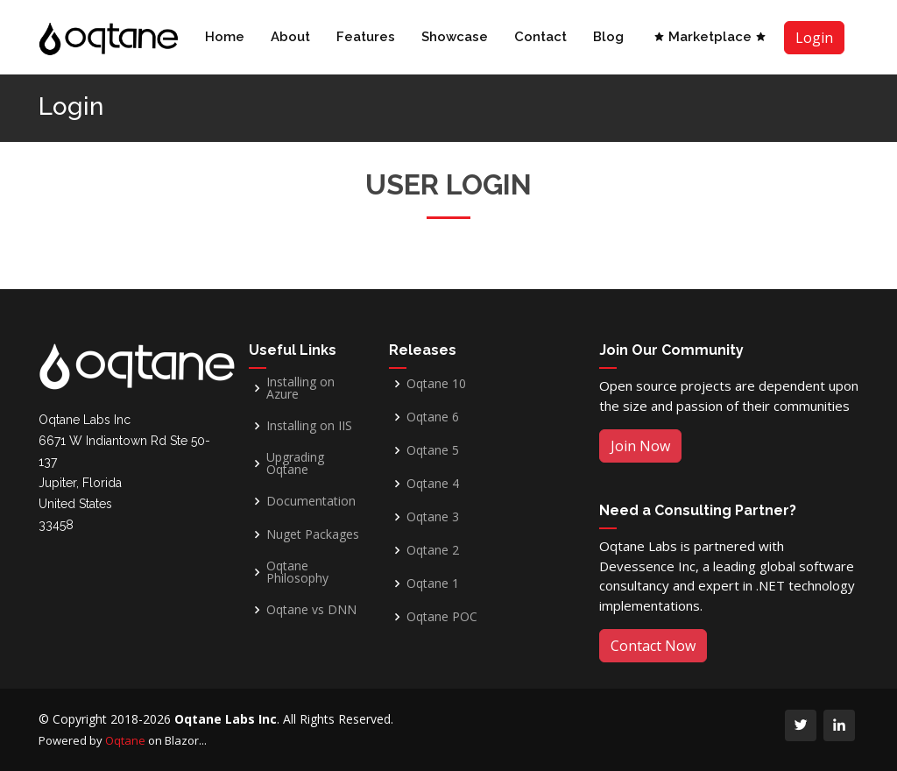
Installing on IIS (309, 426)
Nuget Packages (312, 534)
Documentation (311, 501)
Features (365, 37)
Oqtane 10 (436, 384)
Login (814, 37)
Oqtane (125, 740)
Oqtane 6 (432, 417)
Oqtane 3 (432, 517)
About (290, 37)
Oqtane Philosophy (297, 572)
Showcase (454, 37)
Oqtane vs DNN (311, 610)
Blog (608, 37)
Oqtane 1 (432, 583)
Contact (540, 37)
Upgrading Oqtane (295, 463)
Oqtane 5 (432, 450)
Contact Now (653, 645)
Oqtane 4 (432, 483)
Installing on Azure (300, 388)
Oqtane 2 (432, 550)
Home (224, 37)
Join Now (640, 446)
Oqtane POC (441, 617)
